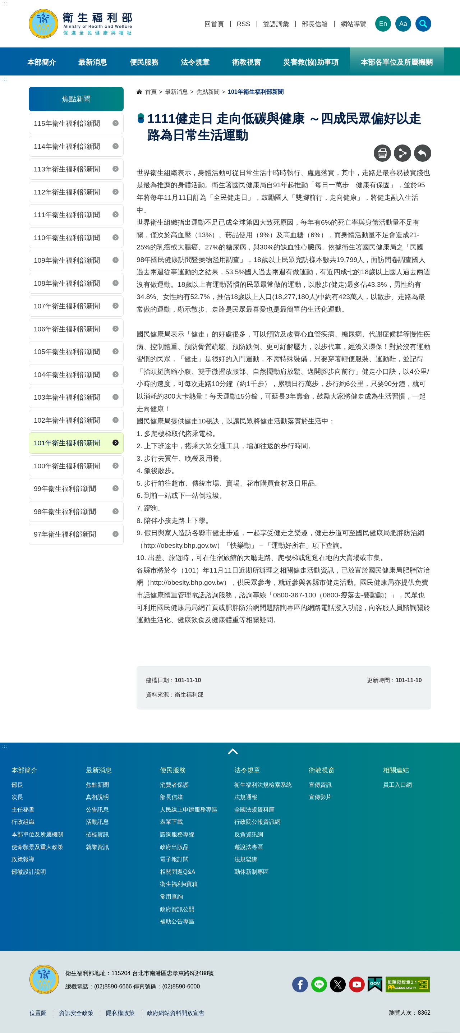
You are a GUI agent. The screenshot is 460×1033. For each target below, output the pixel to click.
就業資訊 (97, 847)
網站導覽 (354, 24)
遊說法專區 (248, 847)
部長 (17, 785)
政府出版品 (174, 847)
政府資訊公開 (177, 909)
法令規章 (195, 62)
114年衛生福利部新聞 (67, 146)
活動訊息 (97, 822)
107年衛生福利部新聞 (67, 306)
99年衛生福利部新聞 (65, 488)
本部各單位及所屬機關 (397, 62)
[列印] (382, 153)
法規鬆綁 (245, 859)
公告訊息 (97, 810)
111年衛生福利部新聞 (67, 215)
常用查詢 (171, 897)
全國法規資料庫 (254, 810)
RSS (243, 24)
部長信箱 (315, 24)
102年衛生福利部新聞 (67, 420)
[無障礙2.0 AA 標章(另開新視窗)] (408, 984)
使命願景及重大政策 (37, 847)
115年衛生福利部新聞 (67, 123)
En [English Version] (383, 23)
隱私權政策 (120, 1013)
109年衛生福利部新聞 (67, 260)
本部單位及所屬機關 (37, 834)
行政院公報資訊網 (257, 822)
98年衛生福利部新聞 (65, 511)
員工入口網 (397, 785)
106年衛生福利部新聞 (67, 329)
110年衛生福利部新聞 (67, 238)
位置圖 (38, 1013)
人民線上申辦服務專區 (188, 810)
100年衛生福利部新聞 (67, 466)
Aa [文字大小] (403, 23)
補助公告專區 (177, 921)
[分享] (402, 153)
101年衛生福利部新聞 (67, 443)
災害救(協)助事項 (310, 62)
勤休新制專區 (251, 872)
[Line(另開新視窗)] (319, 984)
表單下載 (171, 822)
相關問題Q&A (177, 872)
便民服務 (144, 62)
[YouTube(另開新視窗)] (357, 984)
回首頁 (214, 24)
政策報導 (23, 859)
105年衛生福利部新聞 (67, 351)
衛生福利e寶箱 (179, 884)
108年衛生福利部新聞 (67, 283)
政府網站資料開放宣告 (175, 1013)
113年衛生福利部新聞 (67, 169)
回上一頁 (422, 148)
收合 (233, 752)
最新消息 (92, 62)
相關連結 (396, 770)
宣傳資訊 (320, 785)
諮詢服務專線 (177, 834)
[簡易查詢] (423, 24)
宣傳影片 (320, 797)
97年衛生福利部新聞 (65, 534)
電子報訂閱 (174, 859)
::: (4, 3)
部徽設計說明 (29, 872)
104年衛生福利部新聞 (67, 374)
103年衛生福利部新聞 (67, 397)
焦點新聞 (208, 92)
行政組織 (23, 822)
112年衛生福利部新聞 (67, 192)
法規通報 (245, 797)
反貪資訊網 (248, 834)
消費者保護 (174, 785)
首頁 (151, 92)
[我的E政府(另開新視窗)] (375, 984)
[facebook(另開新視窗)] (300, 984)
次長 (17, 797)
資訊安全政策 (76, 1013)
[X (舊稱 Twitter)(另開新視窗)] (338, 984)
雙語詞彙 (276, 24)
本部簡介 (41, 62)
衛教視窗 (246, 62)
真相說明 (97, 797)
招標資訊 (97, 834)
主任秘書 (23, 810)
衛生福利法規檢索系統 (263, 785)
